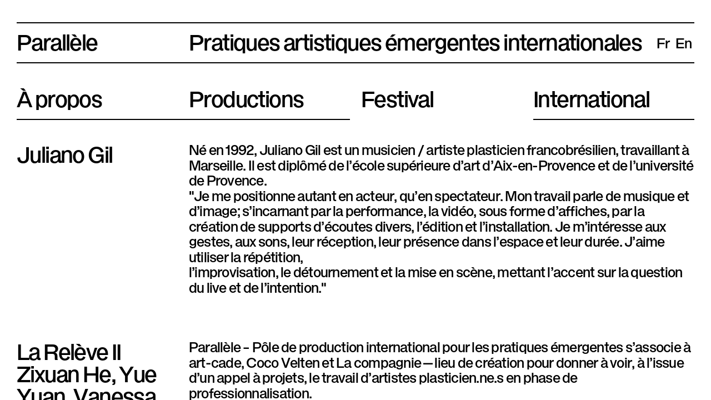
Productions (246, 96)
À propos (59, 96)
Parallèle (57, 40)
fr (663, 42)
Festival (397, 96)
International (591, 96)
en (683, 42)
